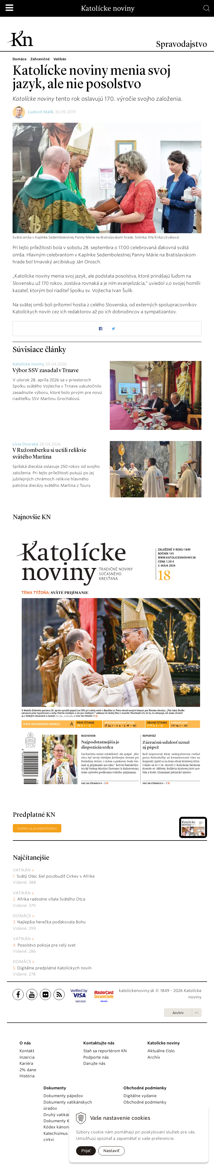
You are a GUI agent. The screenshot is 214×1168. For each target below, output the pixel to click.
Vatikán (22, 870)
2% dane (28, 1070)
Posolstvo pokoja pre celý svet (47, 945)
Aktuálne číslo (161, 1051)
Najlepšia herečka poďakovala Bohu (51, 922)
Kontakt (27, 1051)
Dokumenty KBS (58, 1121)
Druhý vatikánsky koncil (66, 1114)
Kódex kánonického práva (68, 1127)
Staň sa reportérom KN (105, 1051)
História (27, 1076)
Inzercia (27, 1057)
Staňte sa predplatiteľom (37, 828)
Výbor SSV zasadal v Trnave (46, 371)
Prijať (86, 1150)
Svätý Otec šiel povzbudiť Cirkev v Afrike (56, 876)
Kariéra (26, 1063)
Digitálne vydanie (140, 1096)
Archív (178, 1013)
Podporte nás (96, 1057)
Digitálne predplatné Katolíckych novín (54, 968)
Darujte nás (94, 1063)
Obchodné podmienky (144, 1102)
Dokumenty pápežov (63, 1096)
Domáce (22, 916)
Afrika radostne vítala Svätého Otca (51, 899)
